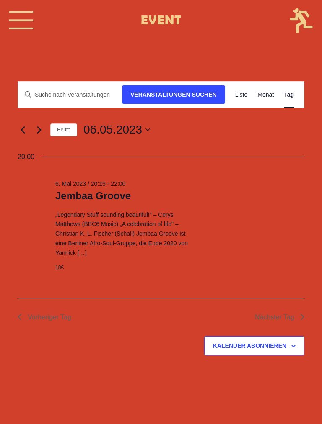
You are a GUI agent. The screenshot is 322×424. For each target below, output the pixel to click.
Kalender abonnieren (249, 345)
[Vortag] (23, 130)
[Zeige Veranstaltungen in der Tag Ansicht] (289, 95)
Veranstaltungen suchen (173, 94)
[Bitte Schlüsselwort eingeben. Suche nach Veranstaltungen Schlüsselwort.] (70, 95)
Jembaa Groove (93, 195)
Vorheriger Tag (44, 317)
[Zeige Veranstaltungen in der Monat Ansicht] (265, 95)
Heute (63, 130)
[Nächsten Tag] (39, 130)
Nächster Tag (279, 317)
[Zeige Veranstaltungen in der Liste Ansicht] (241, 95)
